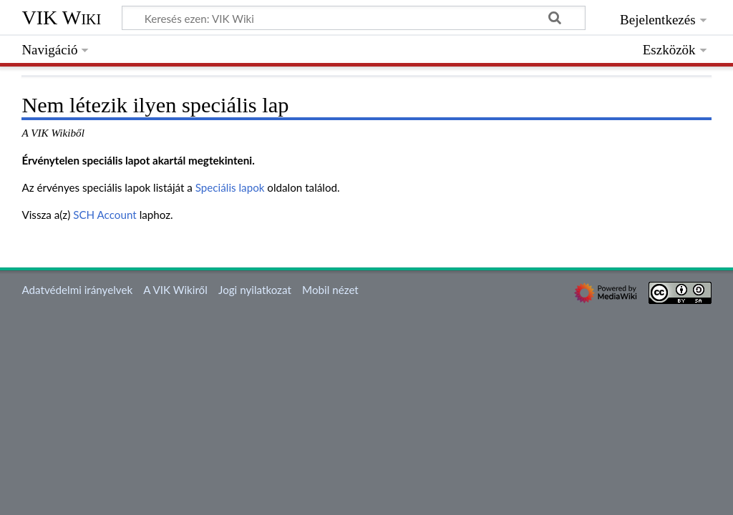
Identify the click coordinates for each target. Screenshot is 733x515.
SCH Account (105, 214)
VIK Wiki (61, 17)
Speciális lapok (230, 187)
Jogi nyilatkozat (254, 289)
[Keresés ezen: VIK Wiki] (353, 17)
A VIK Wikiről (175, 289)
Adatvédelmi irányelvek (76, 289)
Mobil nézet (330, 289)
